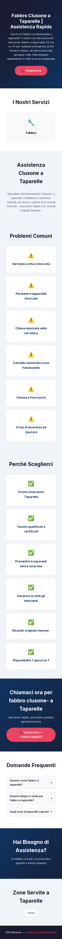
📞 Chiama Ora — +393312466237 (31, 735)
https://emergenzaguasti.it (42, 932)
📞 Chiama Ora (31, 70)
